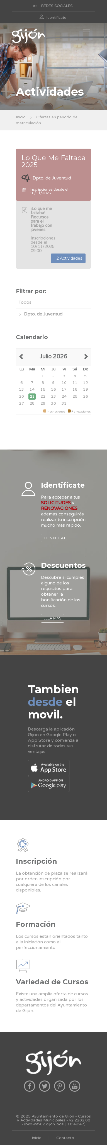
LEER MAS (52, 618)
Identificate (56, 17)
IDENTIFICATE (55, 538)
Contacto (65, 1137)
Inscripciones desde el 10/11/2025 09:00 (43, 229)
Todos (25, 302)
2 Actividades (68, 258)
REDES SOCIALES (57, 6)
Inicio (21, 117)
